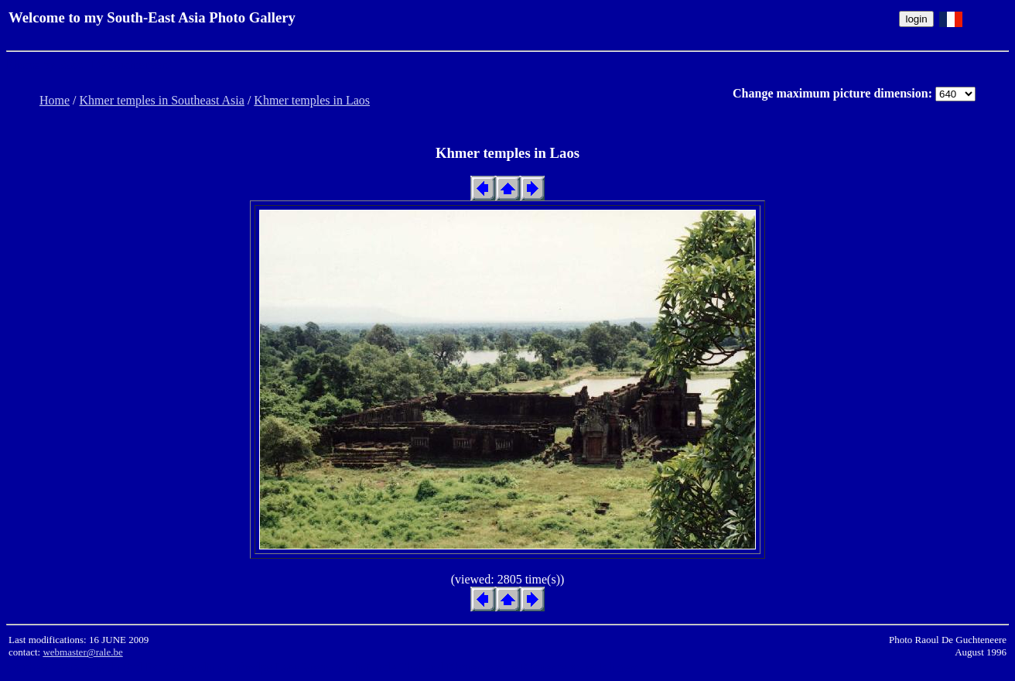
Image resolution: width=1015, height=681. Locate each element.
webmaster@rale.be (82, 652)
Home (54, 100)
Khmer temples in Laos (312, 100)
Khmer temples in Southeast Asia (162, 100)
